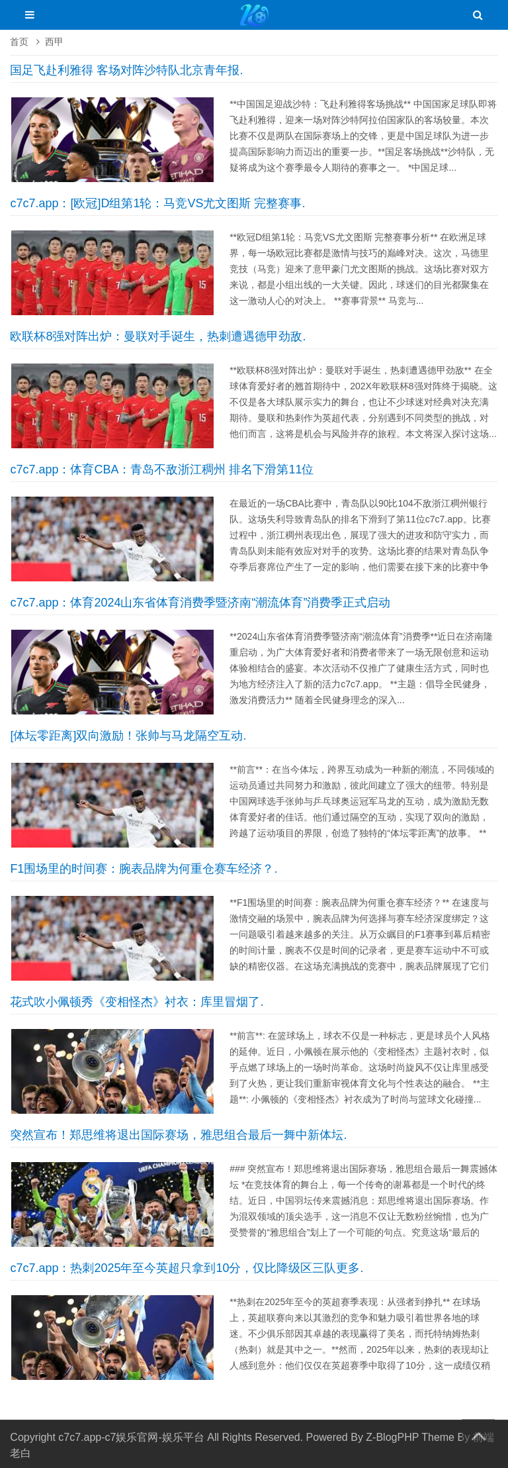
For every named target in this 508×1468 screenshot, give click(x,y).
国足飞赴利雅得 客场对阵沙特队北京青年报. (126, 70)
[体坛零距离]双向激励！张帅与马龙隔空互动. (128, 735)
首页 (19, 41)
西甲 (54, 41)
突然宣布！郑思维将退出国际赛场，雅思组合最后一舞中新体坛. (178, 1135)
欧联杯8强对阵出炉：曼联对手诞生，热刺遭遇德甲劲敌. (158, 336)
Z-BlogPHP (392, 1437)
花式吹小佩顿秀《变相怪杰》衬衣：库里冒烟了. (136, 1001)
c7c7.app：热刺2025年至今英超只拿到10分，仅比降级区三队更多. (186, 1268)
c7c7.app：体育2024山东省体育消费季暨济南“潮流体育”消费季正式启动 (200, 602)
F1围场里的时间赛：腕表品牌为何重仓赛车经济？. (143, 868)
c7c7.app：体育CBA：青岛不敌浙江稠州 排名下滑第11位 (162, 469)
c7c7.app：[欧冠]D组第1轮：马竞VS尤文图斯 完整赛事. (157, 203)
